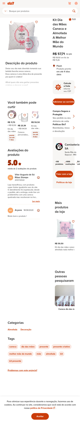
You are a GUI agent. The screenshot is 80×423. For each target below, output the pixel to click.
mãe (39, 353)
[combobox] (5, 11)
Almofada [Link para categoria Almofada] (12, 329)
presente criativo (61, 346)
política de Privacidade (43, 408)
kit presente (15, 361)
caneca (12, 346)
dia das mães (28, 346)
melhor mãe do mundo (20, 353)
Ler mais (36, 201)
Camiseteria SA (72, 146)
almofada (50, 353)
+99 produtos (60, 162)
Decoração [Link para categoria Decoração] (26, 329)
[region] (64, 234)
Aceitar (40, 416)
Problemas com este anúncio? (22, 370)
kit (61, 353)
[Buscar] (40, 11)
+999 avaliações (71, 162)
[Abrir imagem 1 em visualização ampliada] (23, 36)
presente (44, 346)
